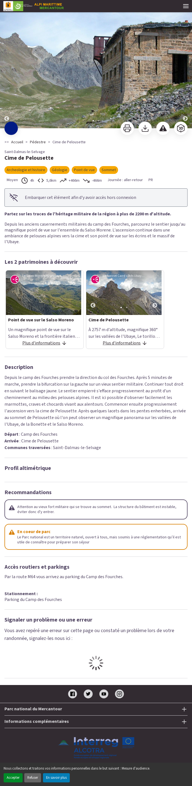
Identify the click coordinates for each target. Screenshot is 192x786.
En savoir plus (56, 777)
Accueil (17, 142)
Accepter (13, 777)
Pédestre (38, 142)
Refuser (32, 777)
